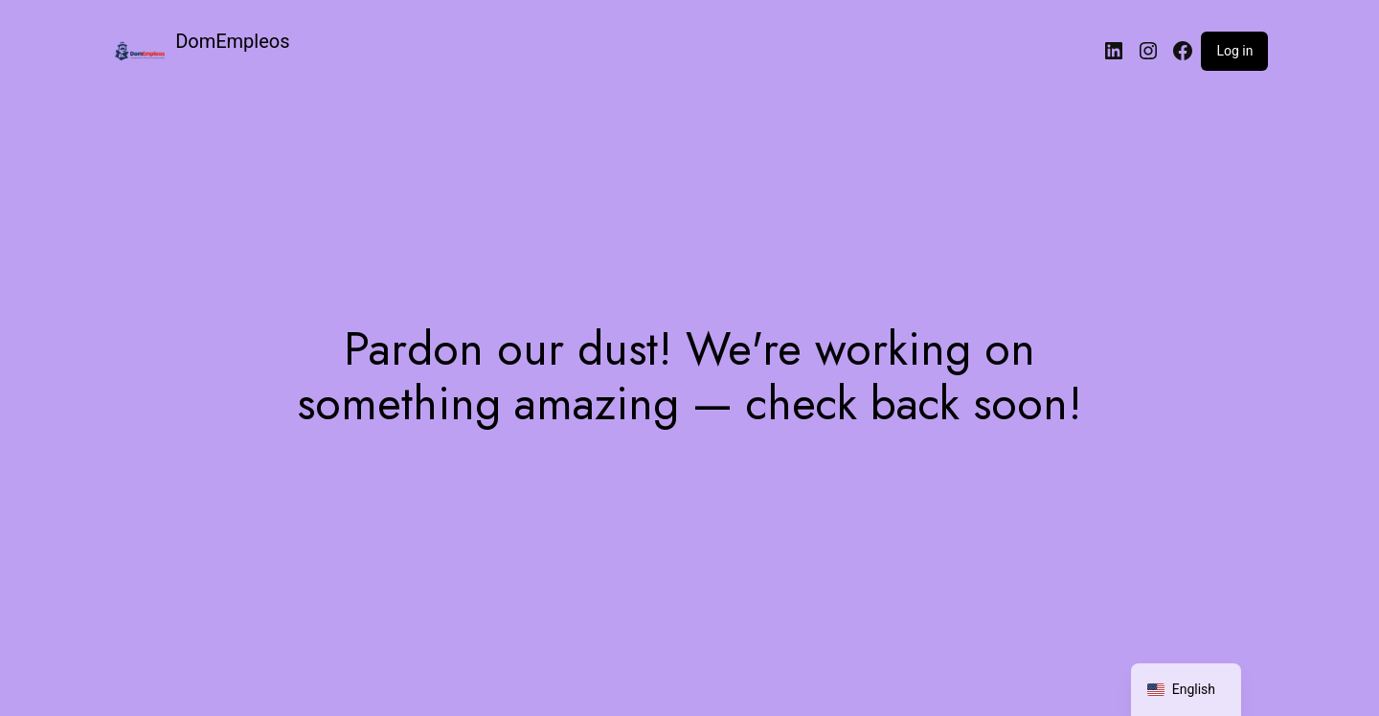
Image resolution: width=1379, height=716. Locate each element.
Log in (1234, 50)
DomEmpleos (232, 41)
